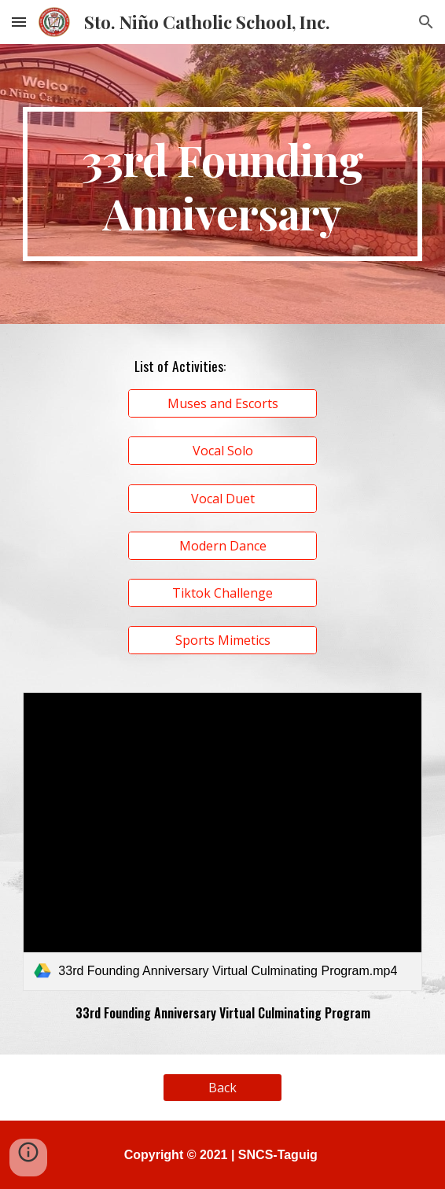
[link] (222, 841)
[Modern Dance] (222, 546)
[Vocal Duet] (222, 498)
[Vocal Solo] (222, 450)
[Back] (222, 1087)
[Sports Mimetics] (222, 640)
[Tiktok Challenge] (222, 593)
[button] (19, 21)
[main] (222, 184)
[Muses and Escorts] (222, 403)
